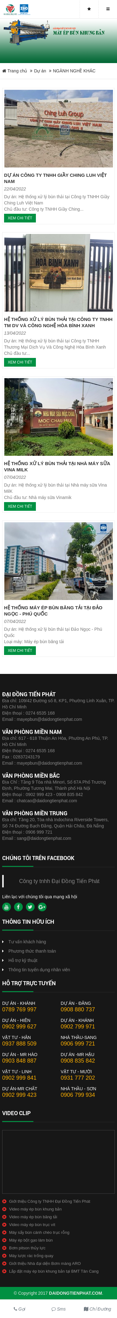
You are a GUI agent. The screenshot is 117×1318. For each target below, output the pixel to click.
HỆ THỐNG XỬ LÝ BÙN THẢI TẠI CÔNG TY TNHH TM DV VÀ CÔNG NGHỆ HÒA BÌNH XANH (58, 322)
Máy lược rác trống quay (31, 1255)
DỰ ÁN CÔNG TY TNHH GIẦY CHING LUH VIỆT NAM (55, 178)
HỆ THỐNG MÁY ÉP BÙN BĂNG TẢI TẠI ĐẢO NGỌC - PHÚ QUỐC (53, 610)
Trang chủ (14, 70)
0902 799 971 (78, 1026)
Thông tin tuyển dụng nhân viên (39, 969)
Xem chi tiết (20, 218)
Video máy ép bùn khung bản (35, 1209)
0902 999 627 (19, 1026)
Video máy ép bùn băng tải (33, 1217)
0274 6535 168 (40, 713)
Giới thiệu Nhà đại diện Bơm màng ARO (45, 1263)
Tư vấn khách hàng (27, 941)
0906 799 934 (78, 1095)
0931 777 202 (78, 1078)
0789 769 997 (19, 1009)
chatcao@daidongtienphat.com (47, 800)
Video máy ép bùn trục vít (32, 1224)
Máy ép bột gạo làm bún (31, 1240)
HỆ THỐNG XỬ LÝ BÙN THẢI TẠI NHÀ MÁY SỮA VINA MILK (57, 466)
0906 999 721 (39, 832)
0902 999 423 (19, 1095)
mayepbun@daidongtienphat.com (49, 719)
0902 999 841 (19, 1078)
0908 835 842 (78, 1061)
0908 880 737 (78, 1009)
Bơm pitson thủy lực (27, 1248)
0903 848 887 (19, 1061)
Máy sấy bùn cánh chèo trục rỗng (39, 1232)
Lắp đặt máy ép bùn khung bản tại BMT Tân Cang (54, 1271)
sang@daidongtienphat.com (44, 838)
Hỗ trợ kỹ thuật (22, 960)
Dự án (40, 70)
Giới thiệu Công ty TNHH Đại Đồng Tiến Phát (49, 1201)
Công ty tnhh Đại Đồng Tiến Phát (59, 881)
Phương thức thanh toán (32, 951)
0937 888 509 (19, 1044)
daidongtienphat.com (75, 1293)
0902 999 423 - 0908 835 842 (54, 794)
